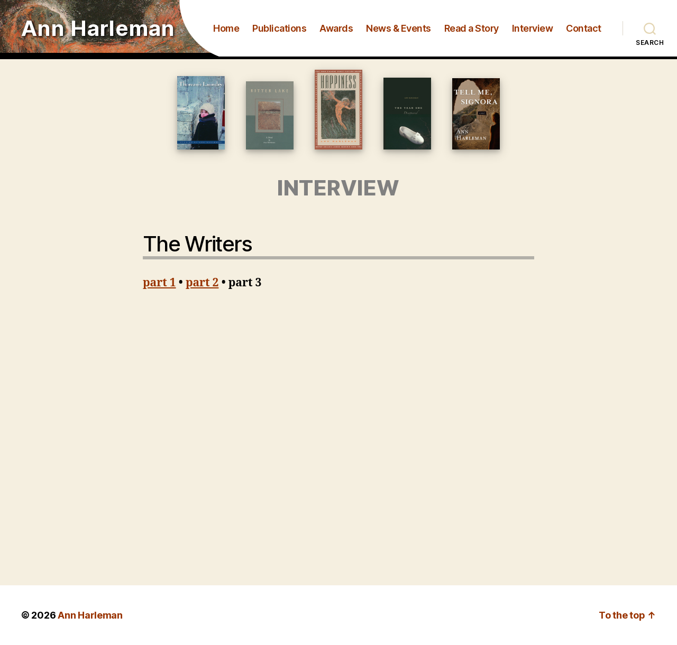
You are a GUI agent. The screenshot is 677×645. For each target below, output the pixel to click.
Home (226, 28)
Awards (336, 28)
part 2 (202, 283)
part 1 (159, 283)
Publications (279, 28)
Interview (532, 28)
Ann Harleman (98, 28)
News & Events (398, 28)
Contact (583, 28)
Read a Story (471, 28)
